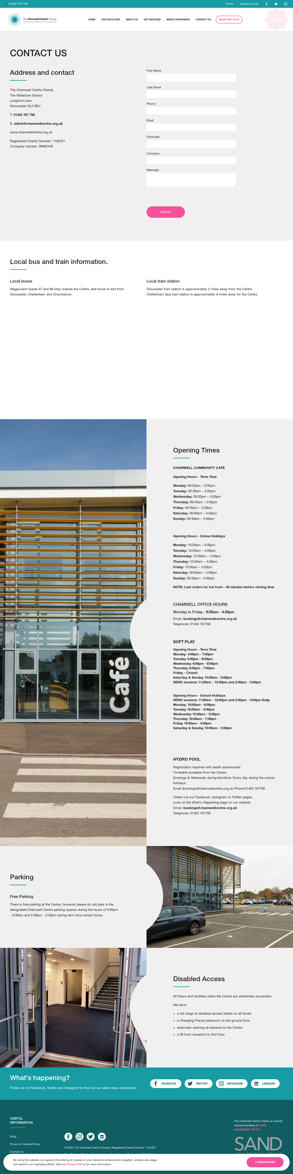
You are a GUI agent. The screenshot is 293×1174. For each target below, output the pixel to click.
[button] (111, 19)
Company (153, 153)
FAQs (13, 1136)
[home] (32, 20)
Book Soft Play (229, 19)
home (92, 19)
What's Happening (178, 19)
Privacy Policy (76, 1164)
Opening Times (249, 3)
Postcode (152, 136)
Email (150, 120)
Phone (150, 103)
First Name (153, 70)
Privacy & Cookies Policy (25, 1144)
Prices (229, 3)
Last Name (153, 87)
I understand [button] (265, 1162)
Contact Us (17, 1151)
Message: (152, 170)
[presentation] (176, 197)
